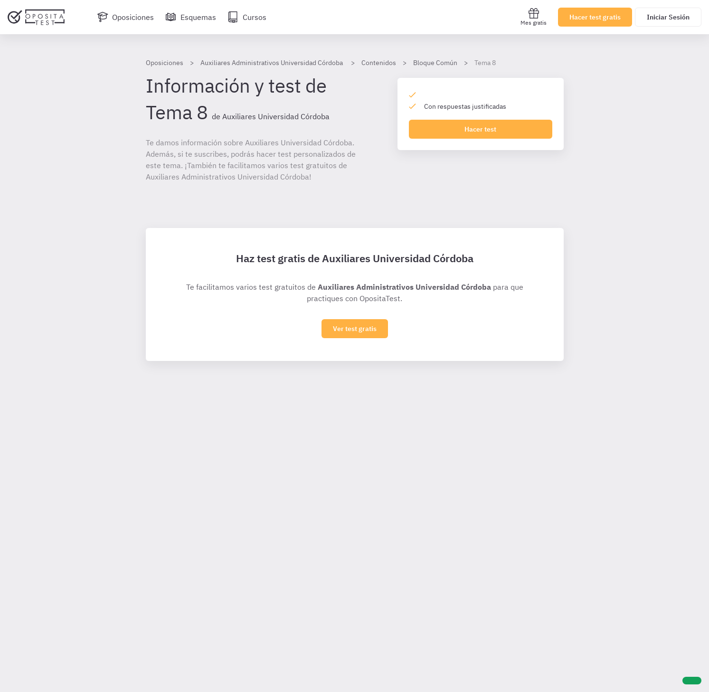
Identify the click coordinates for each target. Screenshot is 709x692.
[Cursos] (247, 17)
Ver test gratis (355, 328)
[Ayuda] (691, 680)
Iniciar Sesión (668, 17)
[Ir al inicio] (36, 17)
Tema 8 (485, 62)
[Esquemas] (191, 17)
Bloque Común (435, 62)
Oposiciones (164, 62)
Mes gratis (533, 17)
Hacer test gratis (595, 17)
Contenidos (378, 62)
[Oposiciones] (125, 17)
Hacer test (480, 129)
